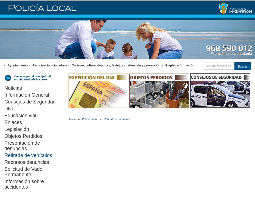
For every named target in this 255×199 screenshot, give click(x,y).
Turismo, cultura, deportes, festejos (97, 65)
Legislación (16, 129)
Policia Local (89, 119)
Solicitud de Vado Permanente (23, 171)
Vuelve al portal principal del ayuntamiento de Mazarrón (32, 78)
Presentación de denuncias (22, 145)
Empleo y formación (179, 65)
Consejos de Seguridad (30, 102)
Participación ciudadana (50, 65)
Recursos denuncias (26, 162)
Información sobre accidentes (24, 184)
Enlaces (13, 122)
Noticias (13, 88)
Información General (26, 95)
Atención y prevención (144, 65)
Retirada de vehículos (28, 155)
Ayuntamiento (18, 65)
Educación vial (20, 115)
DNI (8, 108)
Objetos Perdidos (23, 136)
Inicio (72, 119)
